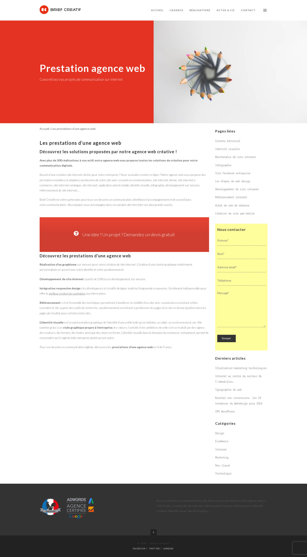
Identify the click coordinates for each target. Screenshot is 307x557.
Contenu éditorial (227, 141)
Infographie (223, 165)
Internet (221, 449)
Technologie (223, 473)
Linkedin (168, 548)
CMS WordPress (225, 411)
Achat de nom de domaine (232, 205)
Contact (248, 10)
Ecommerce (221, 441)
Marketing (222, 457)
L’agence (176, 10)
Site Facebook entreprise (232, 173)
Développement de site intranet (237, 189)
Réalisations (200, 10)
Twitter (154, 548)
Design (219, 433)
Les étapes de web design (232, 181)
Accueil (157, 10)
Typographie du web (228, 389)
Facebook (139, 548)
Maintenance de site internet (235, 157)
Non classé (222, 465)
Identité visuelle (227, 149)
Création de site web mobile (235, 213)
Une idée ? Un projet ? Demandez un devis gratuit (124, 259)
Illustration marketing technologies (241, 368)
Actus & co (226, 10)
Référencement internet (231, 197)
